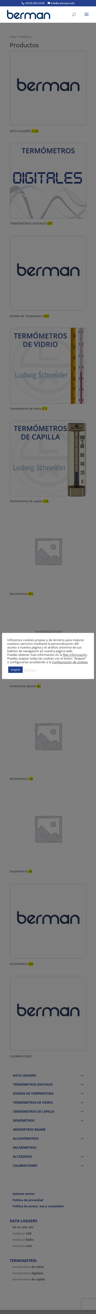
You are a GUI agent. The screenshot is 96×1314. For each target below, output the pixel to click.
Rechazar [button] (30, 670)
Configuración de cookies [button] (70, 662)
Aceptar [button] (15, 669)
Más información (75, 655)
